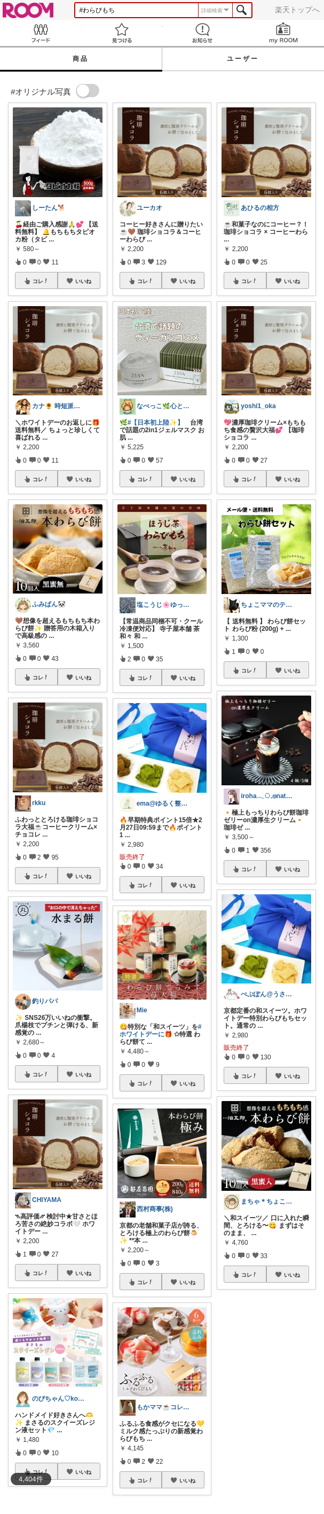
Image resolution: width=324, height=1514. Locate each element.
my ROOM (283, 33)
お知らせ (202, 33)
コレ (41, 281)
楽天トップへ (297, 9)
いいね (83, 281)
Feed (40, 33)
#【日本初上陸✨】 (156, 422)
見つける (121, 33)
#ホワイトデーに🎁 (161, 1030)
